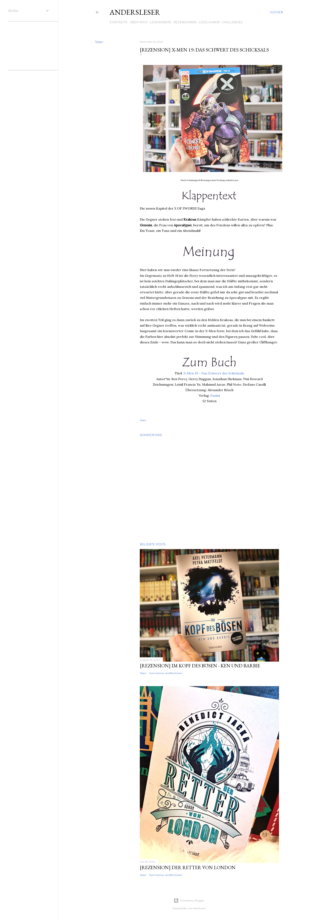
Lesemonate (160, 22)
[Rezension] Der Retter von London (188, 867)
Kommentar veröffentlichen (165, 673)
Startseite (119, 22)
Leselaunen (209, 22)
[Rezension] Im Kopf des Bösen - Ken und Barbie (200, 665)
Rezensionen (185, 22)
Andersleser (135, 12)
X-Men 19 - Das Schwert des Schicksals (213, 373)
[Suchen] (276, 12)
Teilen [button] (99, 42)
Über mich (139, 22)
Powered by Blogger (189, 900)
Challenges (232, 22)
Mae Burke (199, 908)
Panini (215, 395)
